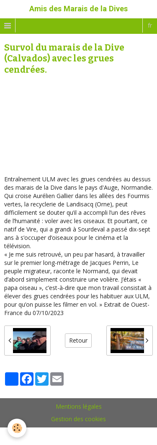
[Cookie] (17, 428)
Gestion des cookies (78, 419)
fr (150, 25)
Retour (78, 340)
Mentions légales (79, 406)
